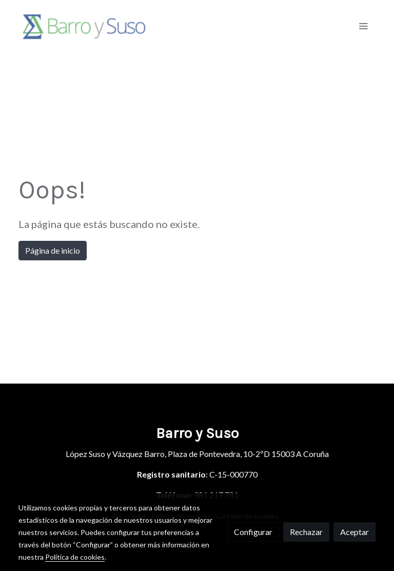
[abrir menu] (363, 26)
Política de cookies (75, 557)
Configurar (253, 532)
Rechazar (306, 532)
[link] (84, 25)
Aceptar (354, 532)
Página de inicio (52, 250)
